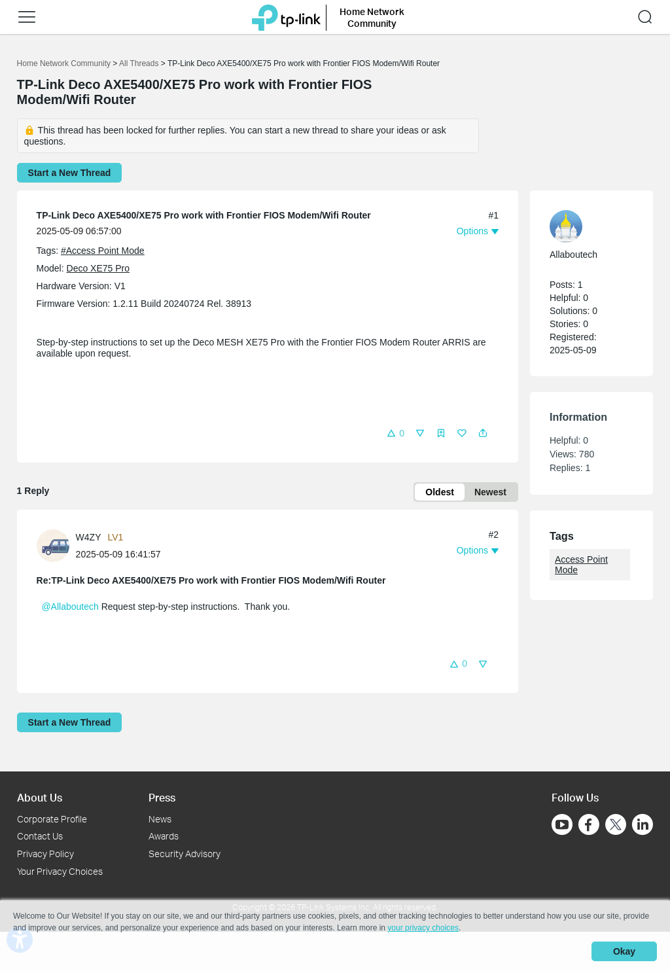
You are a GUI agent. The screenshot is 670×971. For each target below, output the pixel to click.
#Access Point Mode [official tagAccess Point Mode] (103, 250)
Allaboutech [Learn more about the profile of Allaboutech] (573, 254)
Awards (164, 835)
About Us (39, 797)
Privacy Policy (45, 853)
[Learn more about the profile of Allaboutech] (585, 226)
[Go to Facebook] (588, 824)
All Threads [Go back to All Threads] (138, 63)
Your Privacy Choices (60, 871)
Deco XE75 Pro (98, 268)
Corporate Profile (52, 818)
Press (162, 797)
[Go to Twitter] (615, 826)
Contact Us (40, 835)
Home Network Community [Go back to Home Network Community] (64, 63)
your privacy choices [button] (423, 927)
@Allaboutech (69, 606)
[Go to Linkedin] (642, 824)
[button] (27, 17)
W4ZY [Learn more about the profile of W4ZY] (88, 537)
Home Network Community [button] (372, 17)
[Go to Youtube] (562, 824)
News (160, 818)
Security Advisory (184, 853)
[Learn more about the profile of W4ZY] (56, 544)
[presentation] (53, 545)
